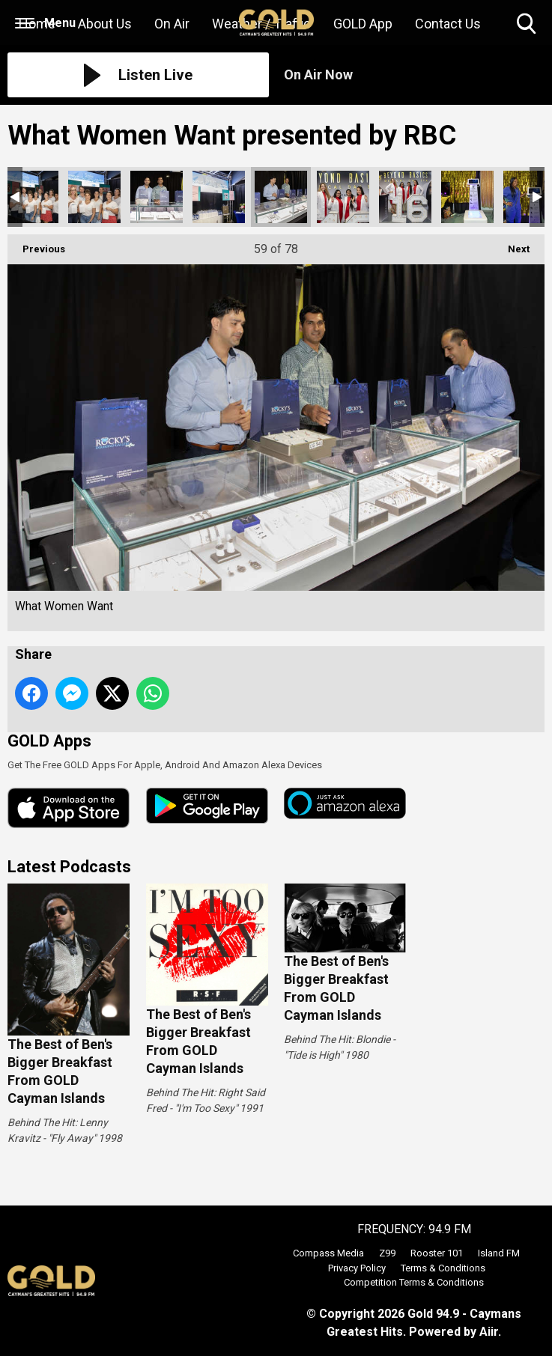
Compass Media (328, 1253)
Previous (36, 244)
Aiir (488, 1332)
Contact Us (448, 23)
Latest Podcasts (69, 866)
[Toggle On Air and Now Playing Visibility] (414, 74)
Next (511, 244)
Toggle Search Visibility (527, 24)
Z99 (387, 1253)
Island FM (499, 1253)
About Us (105, 23)
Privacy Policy (357, 1268)
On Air (171, 23)
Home (37, 23)
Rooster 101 (436, 1253)
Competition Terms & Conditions (414, 1282)
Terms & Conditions (443, 1268)
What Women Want (32, 197)
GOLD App (362, 23)
